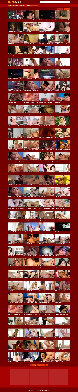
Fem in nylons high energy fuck (14, 19)
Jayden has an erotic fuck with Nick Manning (62, 149)
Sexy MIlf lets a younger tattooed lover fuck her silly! (15, 208)
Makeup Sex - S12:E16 (12, 43)
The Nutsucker (58, 196)
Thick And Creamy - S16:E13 (13, 125)
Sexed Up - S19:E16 (12, 220)
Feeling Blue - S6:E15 (27, 290)
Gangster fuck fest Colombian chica (15, 361)
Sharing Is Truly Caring (28, 337)
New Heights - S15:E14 (59, 55)
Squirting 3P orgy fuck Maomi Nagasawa (47, 149)
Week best (22, 5)
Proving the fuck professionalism (30, 43)
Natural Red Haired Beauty (60, 125)
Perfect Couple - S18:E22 (13, 149)
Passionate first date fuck (44, 125)
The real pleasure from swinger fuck (62, 19)
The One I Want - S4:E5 (28, 172)
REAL (11, 2)
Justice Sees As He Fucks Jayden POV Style (15, 302)
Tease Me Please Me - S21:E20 (61, 314)
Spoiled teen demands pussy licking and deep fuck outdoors (15, 161)
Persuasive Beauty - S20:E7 (60, 172)
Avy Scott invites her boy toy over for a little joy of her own (31, 267)
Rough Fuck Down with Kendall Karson (62, 184)
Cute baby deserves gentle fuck (45, 102)
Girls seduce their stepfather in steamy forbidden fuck (31, 102)
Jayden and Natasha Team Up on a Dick (47, 361)
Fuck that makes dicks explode (29, 78)
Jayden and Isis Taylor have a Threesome (47, 278)
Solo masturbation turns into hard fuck (31, 184)
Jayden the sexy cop (59, 102)
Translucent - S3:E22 (59, 78)
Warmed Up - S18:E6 (12, 349)
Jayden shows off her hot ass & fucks (31, 349)
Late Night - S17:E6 (43, 196)
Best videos (15, 5)
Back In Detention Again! (28, 361)
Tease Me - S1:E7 (42, 349)
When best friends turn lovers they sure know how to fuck (62, 114)
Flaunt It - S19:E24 (58, 302)
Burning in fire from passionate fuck (15, 31)
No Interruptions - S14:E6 (44, 314)
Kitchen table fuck (27, 125)
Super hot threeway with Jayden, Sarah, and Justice (47, 184)
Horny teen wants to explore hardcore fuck (31, 196)
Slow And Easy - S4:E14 (44, 326)
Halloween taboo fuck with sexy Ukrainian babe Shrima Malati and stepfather (15, 314)
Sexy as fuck (10, 278)
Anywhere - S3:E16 (43, 220)
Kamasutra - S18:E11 (59, 220)
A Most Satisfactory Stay (60, 90)
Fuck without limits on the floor (29, 55)
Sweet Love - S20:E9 (59, 361)
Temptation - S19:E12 (12, 337)
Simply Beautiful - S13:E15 (60, 243)
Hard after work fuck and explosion (15, 78)
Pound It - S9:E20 (58, 337)
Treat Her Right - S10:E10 (28, 220)
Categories (35, 5)
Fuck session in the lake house (45, 78)
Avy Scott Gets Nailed (43, 267)
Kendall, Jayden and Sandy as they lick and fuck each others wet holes (62, 278)
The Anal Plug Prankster (44, 302)
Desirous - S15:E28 (43, 290)
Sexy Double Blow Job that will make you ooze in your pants (47, 255)
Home (9, 5)
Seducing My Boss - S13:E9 (45, 243)
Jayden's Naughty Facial (13, 55)
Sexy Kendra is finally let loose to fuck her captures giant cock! (31, 314)
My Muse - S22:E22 (59, 326)
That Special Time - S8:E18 (13, 114)
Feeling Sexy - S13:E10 (60, 66)
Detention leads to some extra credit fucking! (15, 137)
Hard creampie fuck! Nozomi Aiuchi (46, 208)
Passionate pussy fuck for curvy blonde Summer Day (47, 19)
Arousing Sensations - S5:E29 (29, 208)
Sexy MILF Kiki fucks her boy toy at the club (47, 90)
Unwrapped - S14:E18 (27, 66)
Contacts (41, 388)
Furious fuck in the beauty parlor (46, 137)
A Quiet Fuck (57, 231)
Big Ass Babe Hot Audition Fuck (14, 184)
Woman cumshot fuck (59, 137)
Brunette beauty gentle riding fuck (30, 114)
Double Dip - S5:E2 (11, 243)
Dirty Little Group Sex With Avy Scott (30, 302)
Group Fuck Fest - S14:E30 (13, 172)
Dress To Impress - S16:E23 (29, 137)
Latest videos (67, 8)
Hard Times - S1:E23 (12, 231)
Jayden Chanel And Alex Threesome (46, 172)
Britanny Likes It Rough (28, 278)
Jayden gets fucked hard (28, 231)
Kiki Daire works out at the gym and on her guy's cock (47, 114)
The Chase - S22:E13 (27, 31)
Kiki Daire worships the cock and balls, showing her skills (31, 149)
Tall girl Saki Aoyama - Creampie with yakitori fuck (62, 31)
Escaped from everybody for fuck (15, 90)
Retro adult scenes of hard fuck (14, 66)
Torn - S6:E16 (10, 290)
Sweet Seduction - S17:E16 (13, 326)
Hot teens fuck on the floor (60, 208)
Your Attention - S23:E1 (28, 326)
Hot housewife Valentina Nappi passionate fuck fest (47, 66)
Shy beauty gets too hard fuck (29, 255)
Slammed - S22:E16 (43, 337)
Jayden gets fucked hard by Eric (61, 255)
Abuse (45, 388)
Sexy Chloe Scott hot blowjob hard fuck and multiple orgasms (15, 196)
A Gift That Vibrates (12, 255)
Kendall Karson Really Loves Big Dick (47, 161)
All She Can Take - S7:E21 (60, 290)
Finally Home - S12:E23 (60, 161)
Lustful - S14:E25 (26, 161)
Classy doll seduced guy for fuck (46, 55)
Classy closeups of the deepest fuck (30, 19)
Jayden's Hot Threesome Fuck (14, 267)
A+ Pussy (41, 231)
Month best (28, 5)
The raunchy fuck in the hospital (45, 31)
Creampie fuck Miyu (12, 102)
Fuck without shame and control (61, 43)
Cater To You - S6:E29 (59, 349)
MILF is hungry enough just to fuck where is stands (47, 43)
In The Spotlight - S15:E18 (28, 243)
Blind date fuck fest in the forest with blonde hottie (31, 90)
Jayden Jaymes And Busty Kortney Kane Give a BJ (62, 267)
